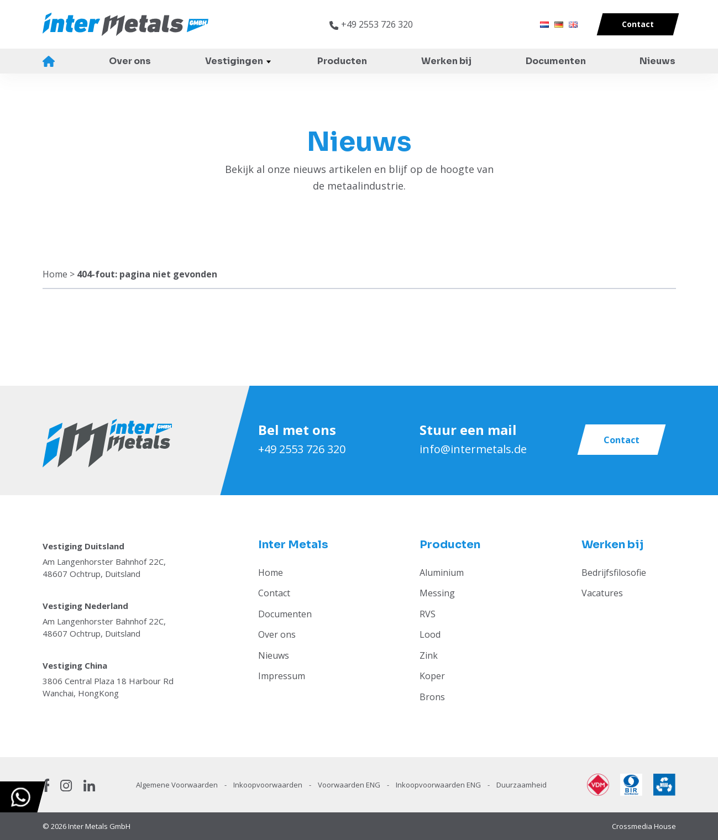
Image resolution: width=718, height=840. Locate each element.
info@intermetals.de (473, 449)
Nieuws (657, 61)
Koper (432, 676)
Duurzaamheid (521, 785)
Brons (432, 697)
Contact (274, 593)
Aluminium (442, 572)
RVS (428, 614)
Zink (429, 655)
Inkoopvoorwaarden (268, 785)
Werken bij (446, 61)
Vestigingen (234, 61)
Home (49, 61)
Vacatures (602, 593)
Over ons (130, 61)
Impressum (281, 676)
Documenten (556, 61)
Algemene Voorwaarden (177, 785)
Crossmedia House (644, 826)
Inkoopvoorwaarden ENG (439, 785)
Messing (437, 593)
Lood (430, 634)
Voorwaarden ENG (350, 785)
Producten (342, 61)
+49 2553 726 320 (301, 449)
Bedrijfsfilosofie (613, 572)
